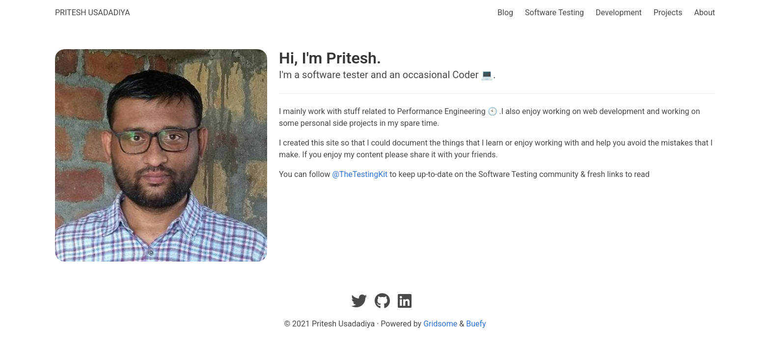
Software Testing (554, 12)
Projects (668, 12)
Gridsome (440, 323)
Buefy (476, 323)
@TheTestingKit (359, 174)
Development (619, 12)
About (704, 12)
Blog (505, 12)
